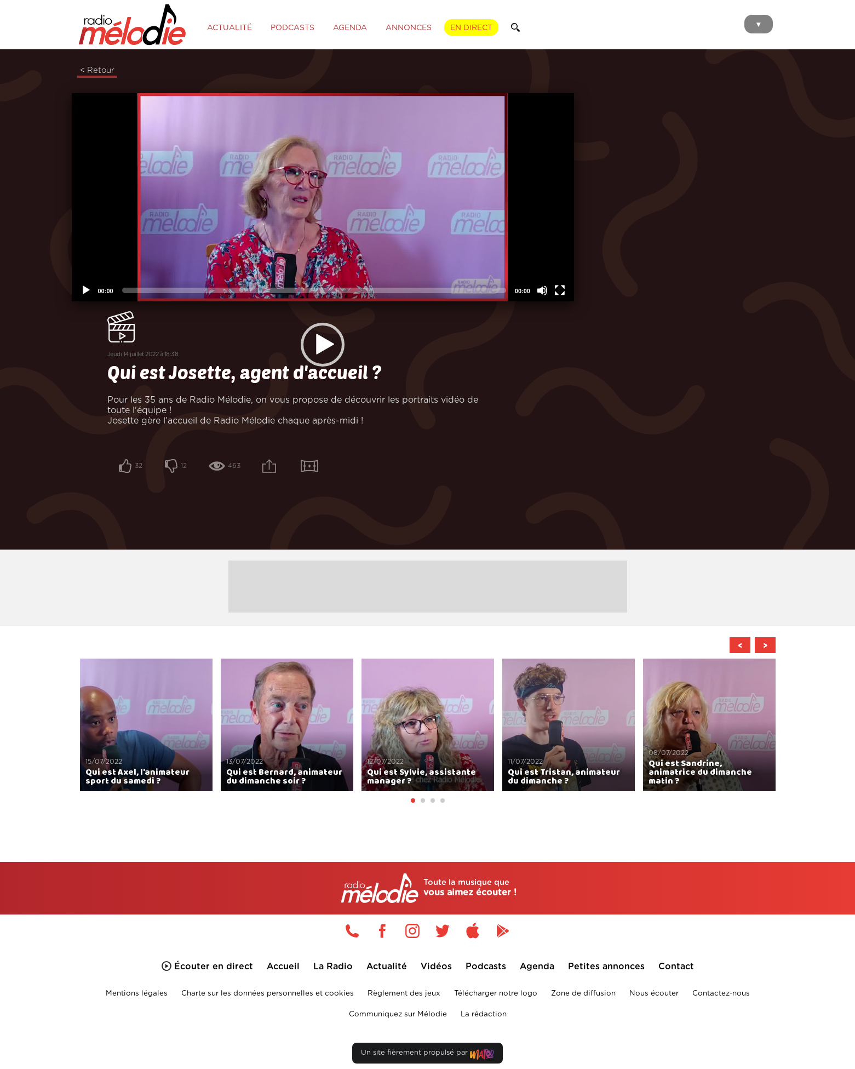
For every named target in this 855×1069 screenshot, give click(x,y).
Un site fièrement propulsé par (427, 1034)
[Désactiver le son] (431, 473)
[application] (267, 289)
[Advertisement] (427, 564)
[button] (267, 289)
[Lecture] (86, 473)
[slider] (258, 474)
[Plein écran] (449, 473)
